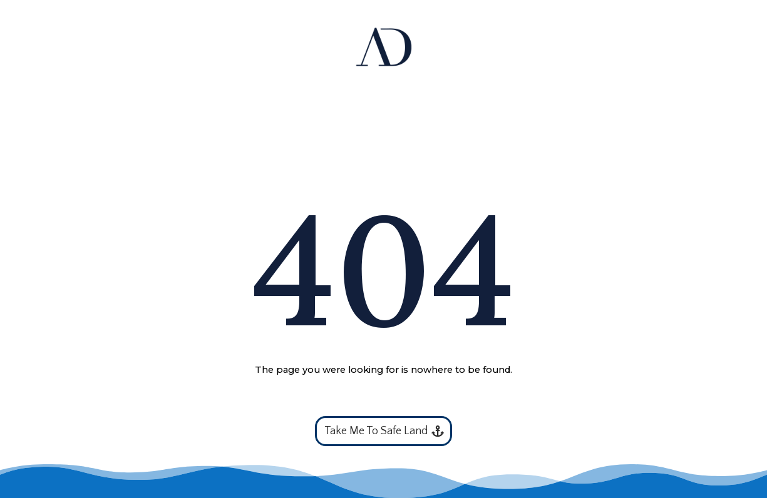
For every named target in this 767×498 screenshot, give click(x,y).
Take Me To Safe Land (376, 431)
